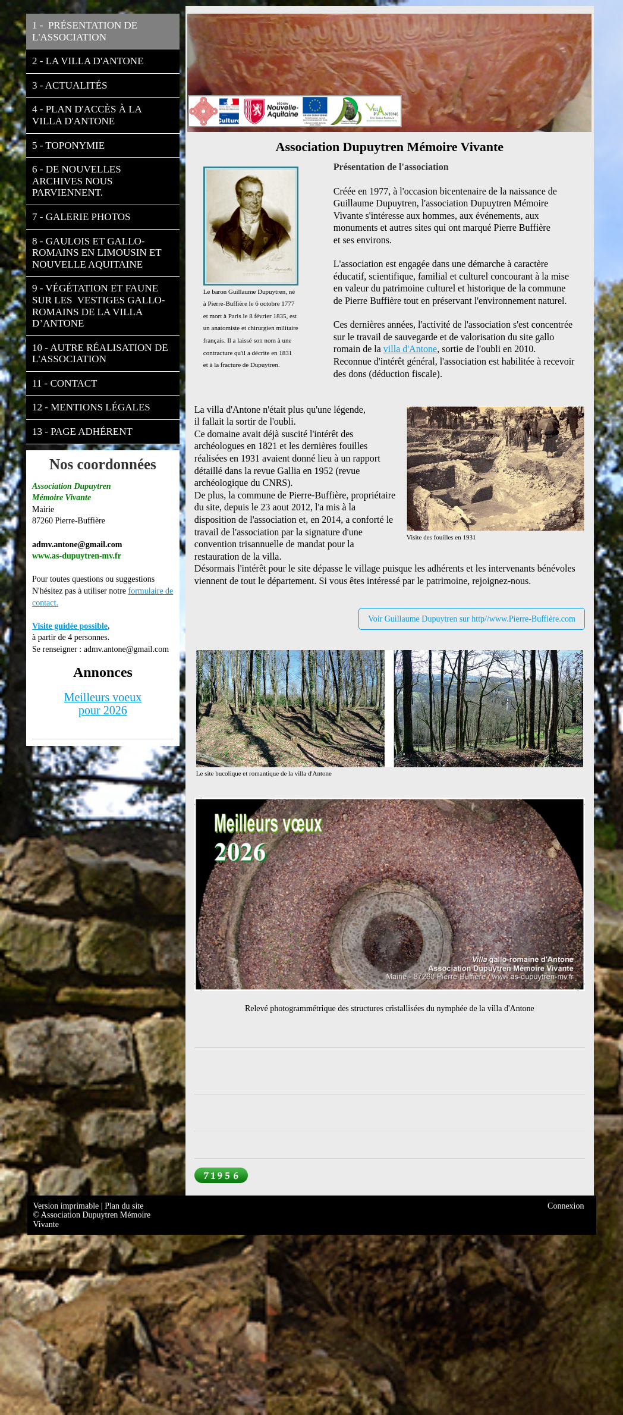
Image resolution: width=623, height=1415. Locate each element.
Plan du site (124, 1205)
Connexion (566, 1205)
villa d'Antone (410, 349)
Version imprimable (67, 1205)
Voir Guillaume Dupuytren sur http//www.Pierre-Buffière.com (471, 618)
